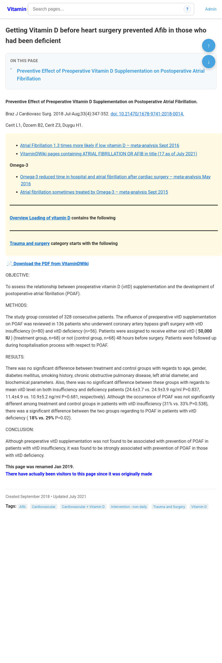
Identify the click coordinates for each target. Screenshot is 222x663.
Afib (22, 506)
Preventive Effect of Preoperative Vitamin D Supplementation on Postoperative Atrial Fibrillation (111, 75)
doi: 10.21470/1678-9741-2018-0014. (147, 114)
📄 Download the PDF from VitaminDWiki (48, 263)
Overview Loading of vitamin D (40, 218)
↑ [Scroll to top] (208, 45)
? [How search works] (187, 9)
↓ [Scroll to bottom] (208, 62)
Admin (210, 9)
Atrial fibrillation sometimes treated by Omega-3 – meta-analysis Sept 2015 (94, 192)
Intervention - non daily (129, 506)
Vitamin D (199, 506)
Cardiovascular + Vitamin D (83, 506)
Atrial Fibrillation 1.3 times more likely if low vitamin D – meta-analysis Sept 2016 (99, 145)
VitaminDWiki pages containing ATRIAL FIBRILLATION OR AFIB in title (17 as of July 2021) (108, 153)
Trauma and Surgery (169, 506)
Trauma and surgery (30, 243)
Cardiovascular (44, 506)
